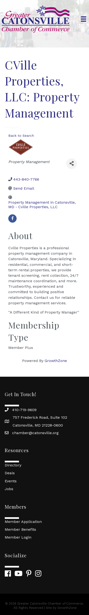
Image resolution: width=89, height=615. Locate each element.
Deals (10, 473)
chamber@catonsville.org (35, 433)
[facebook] (12, 218)
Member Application (23, 521)
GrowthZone (56, 360)
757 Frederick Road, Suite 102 (40, 417)
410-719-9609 (24, 410)
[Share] (71, 163)
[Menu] (83, 19)
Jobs (9, 489)
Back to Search (21, 135)
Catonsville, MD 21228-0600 (38, 425)
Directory (13, 465)
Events (11, 481)
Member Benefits (20, 529)
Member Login (18, 537)
